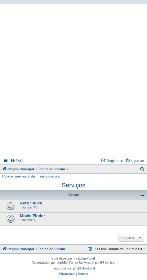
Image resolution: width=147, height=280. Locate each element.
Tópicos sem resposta (18, 176)
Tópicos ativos (49, 176)
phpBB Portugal (84, 268)
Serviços (74, 185)
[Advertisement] (73, 80)
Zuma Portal (86, 258)
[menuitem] (16, 160)
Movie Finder (32, 215)
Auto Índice (31, 203)
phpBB (61, 263)
